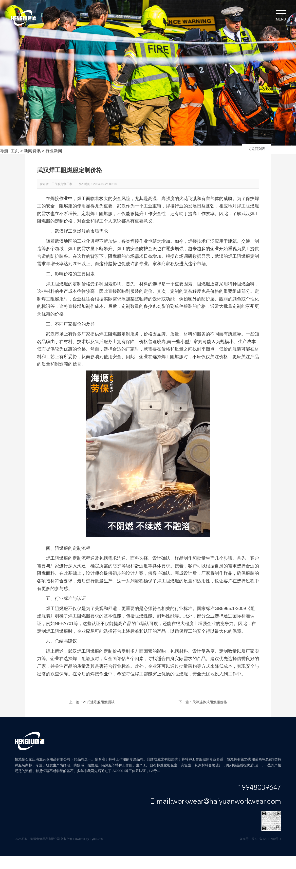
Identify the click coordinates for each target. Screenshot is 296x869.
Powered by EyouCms (88, 839)
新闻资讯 (32, 150)
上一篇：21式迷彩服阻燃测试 (91, 702)
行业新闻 (53, 150)
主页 (15, 150)
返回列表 (256, 149)
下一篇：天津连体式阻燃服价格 (203, 702)
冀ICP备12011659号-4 (266, 839)
